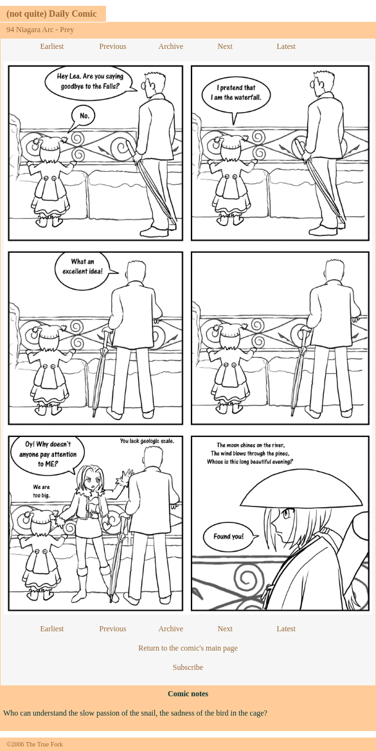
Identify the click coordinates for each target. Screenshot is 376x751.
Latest (286, 46)
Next (225, 46)
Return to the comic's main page (187, 648)
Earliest (52, 46)
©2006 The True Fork (34, 744)
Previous (113, 46)
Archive (171, 46)
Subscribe (188, 667)
